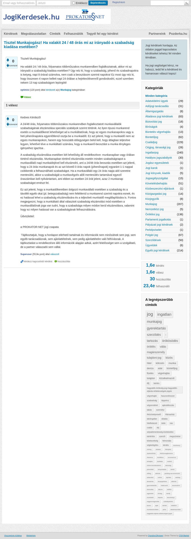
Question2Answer (155, 536)
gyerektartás (156, 328)
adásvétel (150, 477)
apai (156, 505)
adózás (157, 473)
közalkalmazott (166, 378)
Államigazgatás (154, 111)
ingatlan (164, 314)
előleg (149, 473)
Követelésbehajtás (156, 183)
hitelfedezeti (152, 423)
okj (158, 428)
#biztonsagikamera (166, 453)
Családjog (151, 142)
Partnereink (157, 33)
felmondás (167, 441)
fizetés (150, 373)
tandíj (168, 493)
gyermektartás (152, 485)
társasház (150, 481)
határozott (164, 485)
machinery (176, 445)
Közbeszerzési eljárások (159, 188)
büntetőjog (172, 368)
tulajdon (151, 378)
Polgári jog (151, 234)
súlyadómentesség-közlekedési (160, 432)
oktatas (158, 449)
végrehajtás (164, 373)
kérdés (166, 445)
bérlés (156, 383)
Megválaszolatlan (33, 33)
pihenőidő (150, 469)
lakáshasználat (175, 509)
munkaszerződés (152, 509)
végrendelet (152, 405)
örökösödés (170, 340)
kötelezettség (152, 441)
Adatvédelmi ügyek (156, 100)
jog (150, 314)
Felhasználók (73, 33)
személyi (160, 410)
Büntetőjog (151, 137)
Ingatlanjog (152, 152)
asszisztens (176, 485)
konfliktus (160, 457)
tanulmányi (171, 497)
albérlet (173, 481)
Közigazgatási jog (155, 193)
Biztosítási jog (153, 121)
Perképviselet (153, 229)
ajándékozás (168, 405)
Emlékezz (81, 3)
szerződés (154, 334)
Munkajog (151, 204)
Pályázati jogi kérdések (159, 224)
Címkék (55, 33)
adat (160, 368)
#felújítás (168, 449)
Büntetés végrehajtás (158, 131)
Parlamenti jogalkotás (158, 219)
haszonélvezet (167, 396)
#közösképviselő (154, 414)
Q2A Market (184, 536)
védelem (174, 505)
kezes (149, 505)
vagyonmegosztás (153, 501)
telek (163, 423)
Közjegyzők (152, 198)
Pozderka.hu (178, 33)
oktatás (164, 419)
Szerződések (153, 240)
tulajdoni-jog (154, 357)
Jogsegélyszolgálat (156, 178)
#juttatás (160, 461)
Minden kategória (156, 95)
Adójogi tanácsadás (157, 106)
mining (149, 449)
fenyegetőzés (162, 481)
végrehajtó (152, 396)
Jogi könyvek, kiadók (157, 173)
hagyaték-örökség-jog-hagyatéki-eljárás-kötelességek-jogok (162, 389)
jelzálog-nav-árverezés (172, 473)
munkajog (154, 322)
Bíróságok (151, 126)
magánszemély (156, 352)
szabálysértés (168, 501)
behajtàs (150, 461)
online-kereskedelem (154, 465)
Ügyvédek (151, 245)
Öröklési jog (152, 214)
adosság (168, 465)
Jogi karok (151, 167)
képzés (160, 497)
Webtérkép (31, 536)
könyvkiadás (162, 469)
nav (171, 423)
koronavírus (172, 457)
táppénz (165, 400)
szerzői (162, 436)
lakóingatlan (152, 419)
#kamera (150, 457)
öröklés (151, 346)
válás (163, 346)
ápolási (168, 477)
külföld (169, 489)
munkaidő (150, 497)
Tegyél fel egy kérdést (102, 33)
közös (169, 357)
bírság (160, 493)
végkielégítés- (153, 445)
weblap (177, 477)
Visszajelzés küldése (13, 536)
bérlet (172, 469)
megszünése (175, 436)
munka (172, 363)
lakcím (160, 489)
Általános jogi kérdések (159, 116)
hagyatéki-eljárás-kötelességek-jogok (159, 513)
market (169, 461)
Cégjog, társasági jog (158, 147)
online (160, 477)
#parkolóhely (151, 453)
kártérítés (151, 436)
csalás (149, 428)
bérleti (165, 505)
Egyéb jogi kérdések (157, 250)
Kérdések (11, 33)
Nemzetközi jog (154, 209)
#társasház (170, 414)
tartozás (152, 340)
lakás (149, 410)
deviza (150, 368)
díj (148, 383)
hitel (149, 363)
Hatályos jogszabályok (158, 157)
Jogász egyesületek (157, 162)
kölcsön (160, 363)
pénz (164, 509)
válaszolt (54, 254)
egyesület (150, 493)
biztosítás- (150, 489)
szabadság (152, 400)
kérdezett (50, 90)
